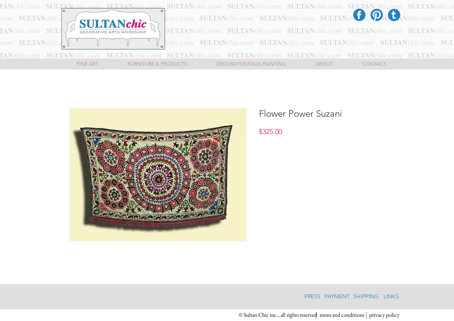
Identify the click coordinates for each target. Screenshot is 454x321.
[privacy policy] (384, 315)
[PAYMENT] (337, 296)
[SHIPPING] (366, 296)
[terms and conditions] (341, 315)
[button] (278, 315)
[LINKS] (391, 296)
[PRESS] (312, 296)
